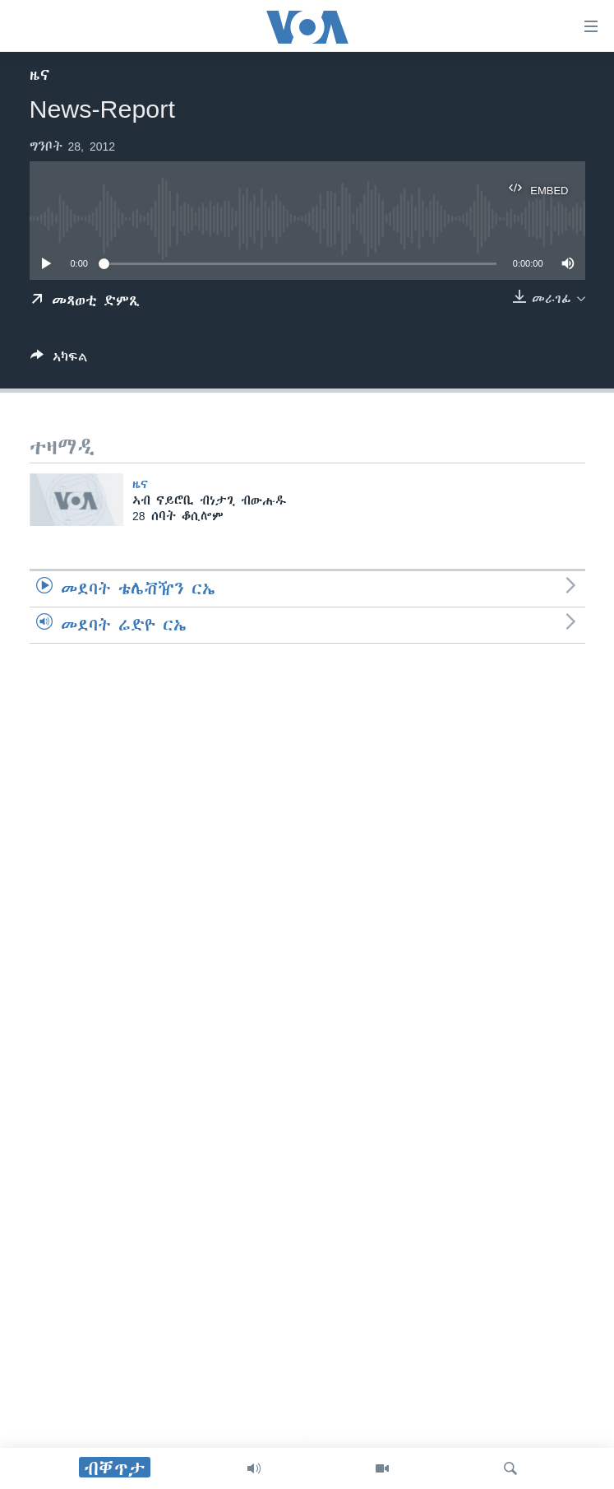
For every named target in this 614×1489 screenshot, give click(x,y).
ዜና (40, 75)
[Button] (59, 360)
